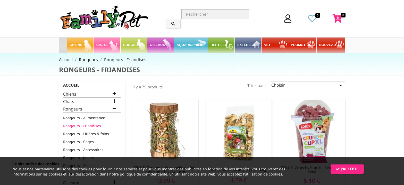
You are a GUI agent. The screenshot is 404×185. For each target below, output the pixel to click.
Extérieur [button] (247, 45)
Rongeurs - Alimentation (84, 117)
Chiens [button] (76, 45)
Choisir (307, 85)
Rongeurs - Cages (78, 141)
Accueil (71, 85)
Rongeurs (72, 109)
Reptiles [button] (219, 45)
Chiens (69, 94)
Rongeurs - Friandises (82, 125)
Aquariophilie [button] (190, 45)
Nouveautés (330, 45)
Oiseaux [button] (158, 45)
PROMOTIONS (302, 45)
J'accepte (347, 168)
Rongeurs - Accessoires (83, 149)
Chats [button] (102, 45)
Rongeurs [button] (133, 45)
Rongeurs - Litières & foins (86, 133)
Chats (68, 101)
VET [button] (268, 45)
